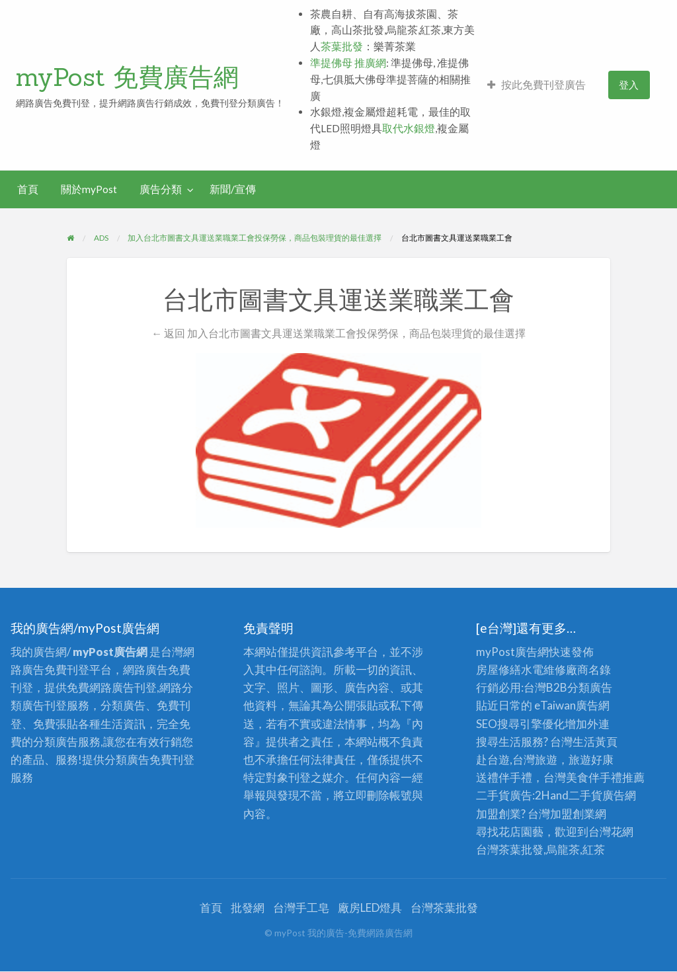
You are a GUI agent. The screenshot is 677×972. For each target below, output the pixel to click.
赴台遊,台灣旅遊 (516, 759)
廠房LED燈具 (370, 907)
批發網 (247, 907)
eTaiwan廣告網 (572, 705)
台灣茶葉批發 (509, 849)
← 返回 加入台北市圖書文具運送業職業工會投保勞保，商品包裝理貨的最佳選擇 (338, 333)
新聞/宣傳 (233, 189)
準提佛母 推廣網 (348, 63)
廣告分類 (160, 189)
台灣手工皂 (301, 907)
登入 (629, 85)
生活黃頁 (595, 742)
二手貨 (585, 795)
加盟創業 (572, 814)
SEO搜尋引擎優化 (520, 724)
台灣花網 (610, 831)
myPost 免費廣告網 (127, 77)
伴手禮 (605, 777)
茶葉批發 (342, 46)
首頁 (27, 189)
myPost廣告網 (512, 652)
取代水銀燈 (408, 128)
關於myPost (89, 189)
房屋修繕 (498, 669)
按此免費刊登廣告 (536, 85)
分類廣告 (589, 687)
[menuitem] (536, 85)
